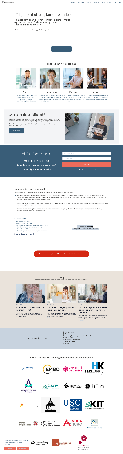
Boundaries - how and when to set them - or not (30, 308)
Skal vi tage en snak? (24, 234)
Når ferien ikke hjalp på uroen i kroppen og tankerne (61, 308)
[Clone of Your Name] (87, 153)
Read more (18, 318)
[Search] (115, 2)
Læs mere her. (28, 103)
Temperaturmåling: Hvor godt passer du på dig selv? (85, 227)
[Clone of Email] (88, 158)
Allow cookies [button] (23, 448)
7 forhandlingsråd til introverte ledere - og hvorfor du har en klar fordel (92, 310)
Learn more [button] (7, 444)
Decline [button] (10, 448)
